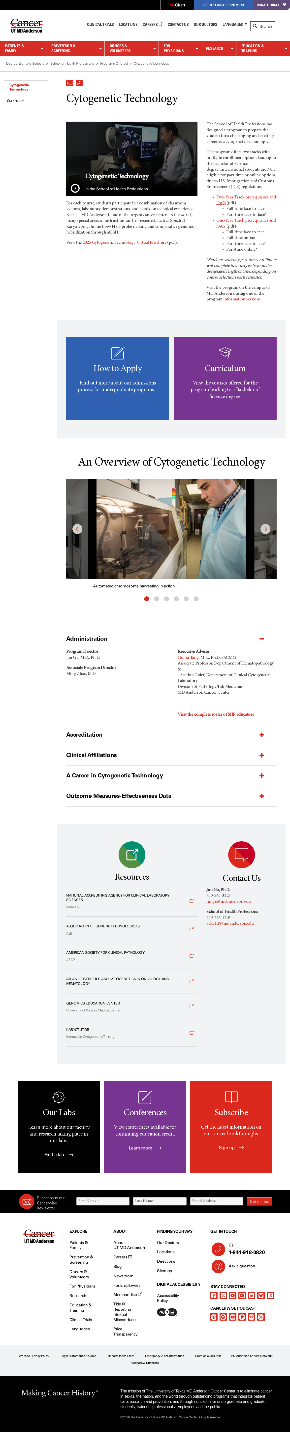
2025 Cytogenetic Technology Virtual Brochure (124, 242)
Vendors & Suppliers (145, 1363)
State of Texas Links (208, 1356)
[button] (70, 82)
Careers (152, 24)
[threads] (270, 1295)
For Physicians (174, 48)
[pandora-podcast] (242, 1317)
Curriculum (16, 101)
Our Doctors (205, 24)
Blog (117, 1266)
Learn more (145, 1148)
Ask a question (239, 1268)
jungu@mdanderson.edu (228, 902)
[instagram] (242, 1295)
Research (214, 48)
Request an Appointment (223, 5)
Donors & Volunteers (120, 48)
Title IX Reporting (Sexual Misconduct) (124, 1312)
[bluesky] (261, 1295)
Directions (166, 1261)
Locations (165, 1251)
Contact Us (178, 24)
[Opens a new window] (131, 901)
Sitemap (164, 1270)
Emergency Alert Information (164, 1356)
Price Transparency (125, 1332)
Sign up (231, 1147)
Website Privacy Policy (34, 1356)
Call (248, 1249)
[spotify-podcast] (223, 1317)
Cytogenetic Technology (19, 87)
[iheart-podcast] (251, 1317)
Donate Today (271, 5)
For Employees (126, 1285)
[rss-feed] (261, 1317)
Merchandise (127, 1294)
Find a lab (58, 1154)
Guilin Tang (188, 658)
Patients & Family (14, 48)
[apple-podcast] (214, 1317)
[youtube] (232, 1295)
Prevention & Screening (63, 48)
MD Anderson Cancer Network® (251, 1356)
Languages (233, 24)
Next (265, 529)
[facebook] (214, 1295)
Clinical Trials (100, 24)
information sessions (241, 299)
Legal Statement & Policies (78, 1356)
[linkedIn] (251, 1295)
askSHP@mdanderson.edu (230, 923)
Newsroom (123, 1276)
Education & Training (252, 48)
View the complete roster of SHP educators (216, 715)
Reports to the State (121, 1356)
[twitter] (223, 1295)
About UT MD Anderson (129, 1245)
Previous (77, 529)
